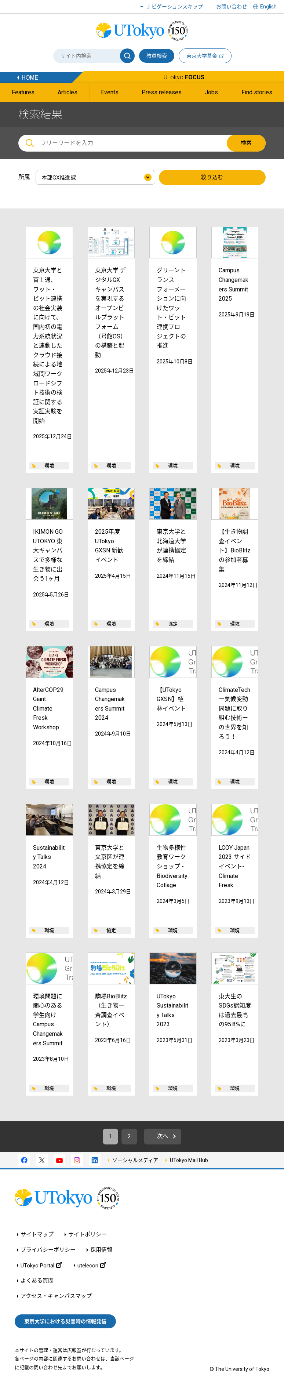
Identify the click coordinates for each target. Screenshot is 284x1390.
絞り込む (212, 177)
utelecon (91, 1266)
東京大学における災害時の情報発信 (65, 1322)
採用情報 (101, 1251)
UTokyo (184, 77)
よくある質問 (37, 1282)
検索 (246, 142)
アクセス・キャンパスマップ (56, 1297)
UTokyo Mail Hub (189, 1161)
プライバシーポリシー (48, 1251)
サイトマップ (37, 1235)
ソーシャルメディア (135, 1161)
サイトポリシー (87, 1235)
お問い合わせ (231, 6)
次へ (164, 1136)
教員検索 (156, 56)
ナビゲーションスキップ (174, 6)
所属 (24, 177)
